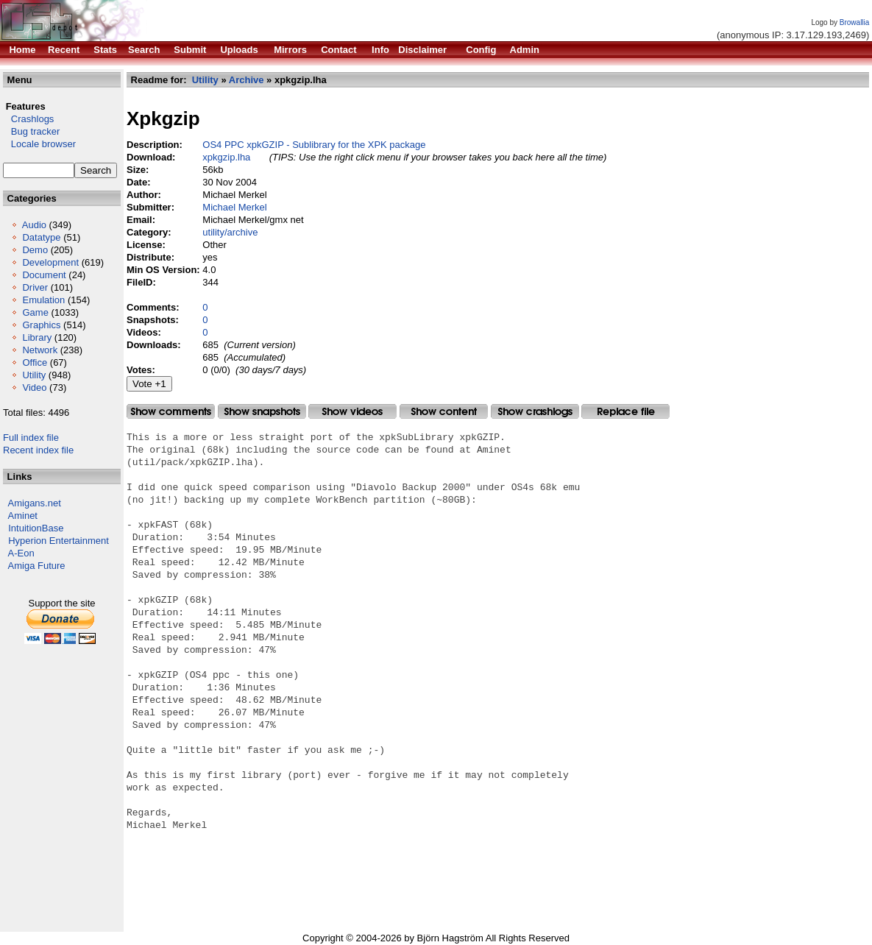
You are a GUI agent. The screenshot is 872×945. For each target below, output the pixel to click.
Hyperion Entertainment (58, 540)
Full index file (31, 437)
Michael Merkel (234, 207)
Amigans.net (34, 503)
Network (39, 349)
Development (50, 262)
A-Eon (21, 553)
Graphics (41, 324)
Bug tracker (31, 131)
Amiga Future (36, 565)
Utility (34, 375)
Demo (35, 249)
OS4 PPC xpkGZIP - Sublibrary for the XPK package (313, 144)
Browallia (855, 22)
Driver (35, 287)
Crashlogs (28, 118)
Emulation (43, 299)
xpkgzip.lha (226, 157)
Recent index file (38, 450)
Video (34, 387)
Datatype (41, 237)
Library (37, 337)
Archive (246, 79)
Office (34, 362)
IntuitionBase (35, 528)
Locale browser (39, 143)
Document (43, 274)
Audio (34, 224)
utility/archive (230, 232)
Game (35, 312)
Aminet (23, 515)
